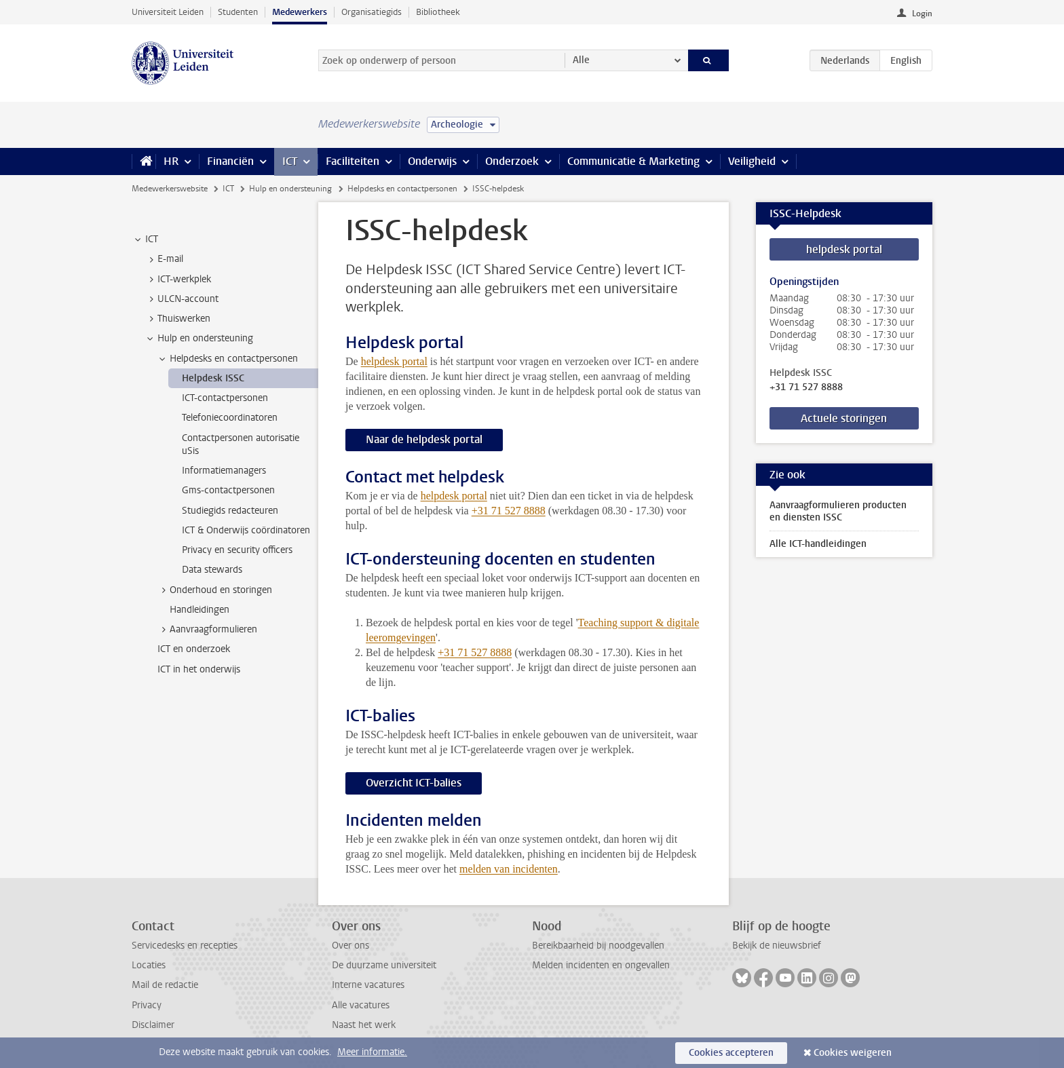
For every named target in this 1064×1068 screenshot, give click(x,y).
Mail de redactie (165, 984)
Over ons (350, 945)
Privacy (147, 1005)
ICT (289, 161)
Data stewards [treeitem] (212, 569)
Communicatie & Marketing (633, 161)
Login (922, 13)
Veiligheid (752, 161)
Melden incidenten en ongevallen (601, 965)
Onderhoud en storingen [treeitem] (214, 590)
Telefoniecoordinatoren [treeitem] (230, 417)
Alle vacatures (361, 1005)
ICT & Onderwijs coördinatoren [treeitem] (246, 530)
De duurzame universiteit (384, 965)
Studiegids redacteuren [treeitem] (230, 510)
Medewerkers (299, 12)
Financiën (230, 161)
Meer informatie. (372, 1052)
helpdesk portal (394, 361)
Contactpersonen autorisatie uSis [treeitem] (240, 444)
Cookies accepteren (731, 1052)
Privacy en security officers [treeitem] (237, 549)
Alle (581, 60)
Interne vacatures (368, 984)
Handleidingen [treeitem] (199, 609)
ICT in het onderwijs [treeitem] (198, 669)
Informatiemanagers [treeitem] (224, 470)
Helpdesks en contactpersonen (402, 188)
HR (171, 161)
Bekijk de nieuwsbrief (776, 945)
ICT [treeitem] (145, 239)
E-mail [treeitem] (164, 259)
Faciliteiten (352, 161)
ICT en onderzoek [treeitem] (193, 649)
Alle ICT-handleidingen (818, 543)
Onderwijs (432, 161)
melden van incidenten (508, 869)
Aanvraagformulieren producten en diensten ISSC (838, 511)
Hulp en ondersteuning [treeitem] (199, 338)
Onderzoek (512, 161)
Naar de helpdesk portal (424, 439)
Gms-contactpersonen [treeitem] (228, 490)
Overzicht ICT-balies (413, 783)
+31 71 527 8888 (806, 387)
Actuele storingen (844, 418)
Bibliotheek (438, 12)
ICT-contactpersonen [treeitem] (225, 398)
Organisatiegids (371, 12)
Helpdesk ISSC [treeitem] (213, 378)
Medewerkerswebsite (170, 188)
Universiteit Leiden (168, 12)
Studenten (238, 12)
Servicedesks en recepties (185, 945)
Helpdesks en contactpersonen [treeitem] (227, 359)
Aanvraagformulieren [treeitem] (207, 629)
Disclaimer (153, 1024)
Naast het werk (364, 1024)
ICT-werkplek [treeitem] (178, 279)
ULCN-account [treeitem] (181, 299)
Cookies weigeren (853, 1052)
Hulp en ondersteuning (290, 188)
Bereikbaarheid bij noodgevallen (598, 945)
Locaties (149, 965)
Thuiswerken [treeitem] (177, 319)
